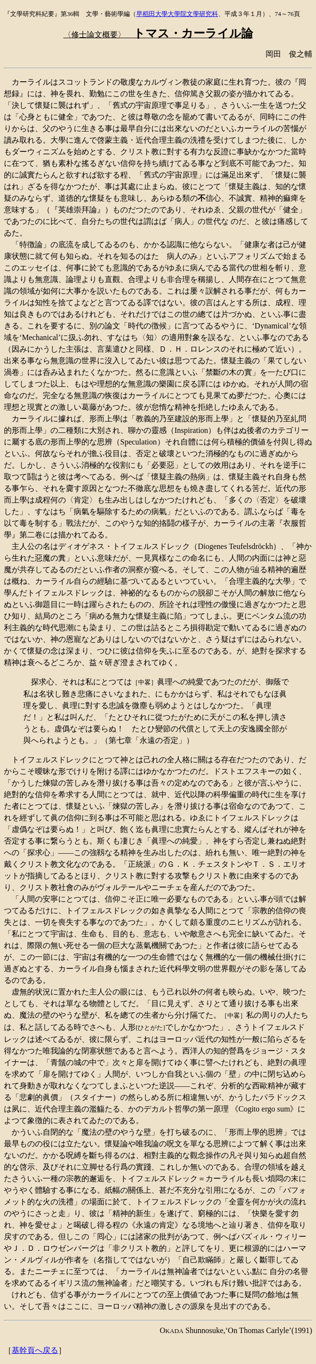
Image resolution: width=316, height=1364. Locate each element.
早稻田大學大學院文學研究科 (177, 13)
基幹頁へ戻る (35, 1350)
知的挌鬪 (158, 523)
